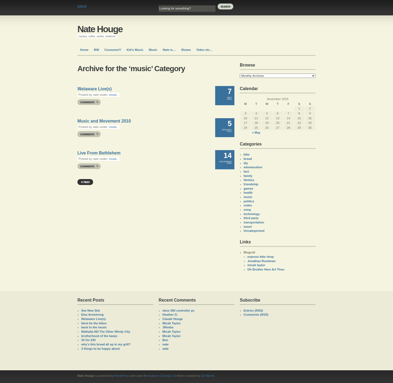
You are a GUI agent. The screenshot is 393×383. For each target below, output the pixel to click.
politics (249, 201)
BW (96, 49)
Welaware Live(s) (94, 89)
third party (251, 218)
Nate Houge (100, 29)
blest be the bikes (94, 323)
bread (248, 158)
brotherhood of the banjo (99, 336)
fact (246, 171)
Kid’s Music (135, 49)
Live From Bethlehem (98, 153)
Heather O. (170, 314)
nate (165, 344)
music (113, 94)
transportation (254, 222)
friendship (251, 184)
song (247, 209)
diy (246, 163)
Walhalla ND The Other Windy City (105, 331)
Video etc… (204, 49)
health (248, 192)
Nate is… (169, 49)
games (248, 188)
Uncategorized (254, 230)
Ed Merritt (207, 375)
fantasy (249, 179)
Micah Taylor (171, 323)
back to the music (94, 327)
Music (153, 49)
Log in (82, 6)
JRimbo (167, 327)
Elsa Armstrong (92, 314)
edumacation (253, 167)
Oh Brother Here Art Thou (265, 269)
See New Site (90, 310)
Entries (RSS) (253, 310)
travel (248, 226)
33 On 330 (88, 340)
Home (84, 49)
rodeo (248, 205)
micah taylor (256, 265)
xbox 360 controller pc (178, 310)
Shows (186, 49)
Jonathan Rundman (261, 261)
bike (247, 154)
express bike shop (260, 256)
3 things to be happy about (100, 348)
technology (252, 214)
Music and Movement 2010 (104, 121)
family (248, 175)
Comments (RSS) (256, 314)
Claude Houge (172, 319)
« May (256, 132)
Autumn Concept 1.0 (162, 375)
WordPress (121, 375)
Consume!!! (112, 49)
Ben (165, 340)
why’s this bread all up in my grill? (105, 344)
